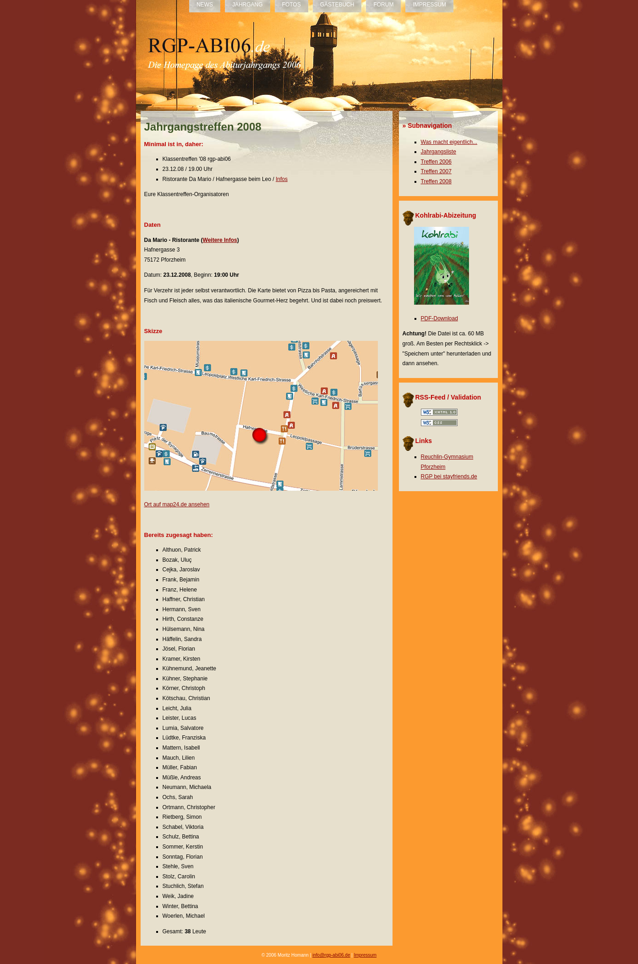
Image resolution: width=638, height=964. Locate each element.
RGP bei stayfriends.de (449, 476)
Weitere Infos (220, 240)
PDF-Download (439, 318)
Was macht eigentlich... (449, 142)
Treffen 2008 (436, 181)
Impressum (365, 955)
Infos (282, 179)
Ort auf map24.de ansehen (177, 504)
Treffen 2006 (436, 162)
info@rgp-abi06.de (331, 955)
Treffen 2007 (436, 171)
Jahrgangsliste (438, 151)
